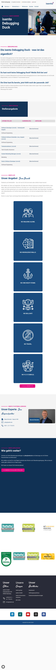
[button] (7, 6)
